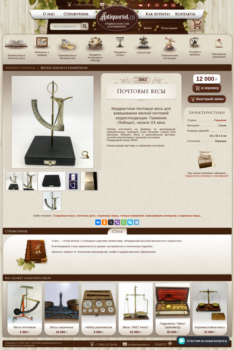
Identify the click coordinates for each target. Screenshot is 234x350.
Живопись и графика (42, 52)
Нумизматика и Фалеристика (67, 55)
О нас (49, 14)
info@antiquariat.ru (111, 4)
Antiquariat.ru (11, 343)
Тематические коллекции (169, 55)
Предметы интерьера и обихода (95, 56)
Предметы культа (120, 52)
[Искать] (84, 26)
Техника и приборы (195, 52)
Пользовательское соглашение (20, 345)
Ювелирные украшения (219, 54)
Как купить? (158, 14)
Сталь (117, 232)
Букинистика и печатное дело (16, 55)
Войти (148, 28)
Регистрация (169, 28)
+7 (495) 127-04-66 (78, 4)
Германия (220, 120)
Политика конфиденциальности (46, 343)
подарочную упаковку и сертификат (206, 175)
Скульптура (143, 51)
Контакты (185, 14)
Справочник (76, 14)
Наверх (163, 344)
